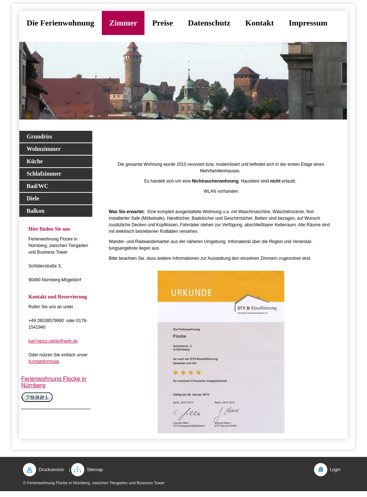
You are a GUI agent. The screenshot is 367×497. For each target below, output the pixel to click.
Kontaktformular (43, 361)
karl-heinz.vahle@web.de (53, 341)
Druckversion (51, 469)
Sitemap (95, 469)
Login (335, 469)
